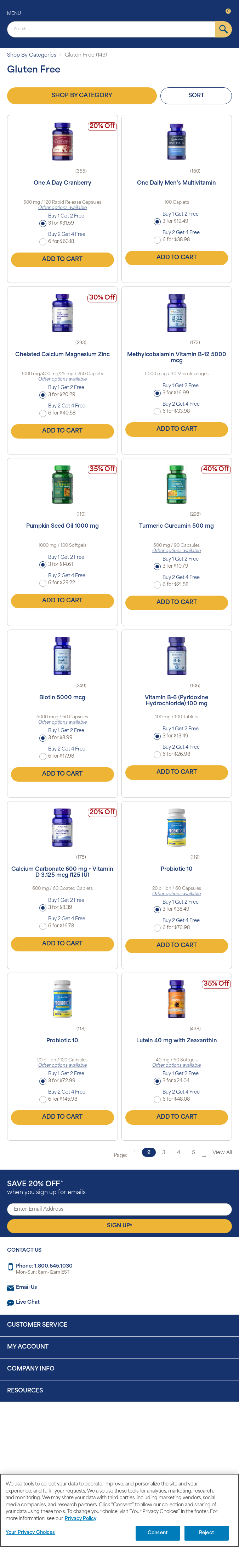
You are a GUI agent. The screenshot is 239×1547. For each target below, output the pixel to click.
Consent (158, 1533)
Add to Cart (62, 259)
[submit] (223, 29)
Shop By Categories (31, 55)
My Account (28, 1347)
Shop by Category (82, 96)
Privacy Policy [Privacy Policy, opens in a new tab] (80, 1519)
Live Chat (28, 1302)
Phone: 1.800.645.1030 (44, 1266)
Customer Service (37, 1325)
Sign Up (119, 1226)
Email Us (26, 1287)
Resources (25, 1391)
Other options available (62, 208)
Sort (196, 96)
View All (222, 1152)
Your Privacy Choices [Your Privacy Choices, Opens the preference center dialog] (30, 1532)
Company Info (31, 1369)
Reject (206, 1533)
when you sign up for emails (46, 1188)
